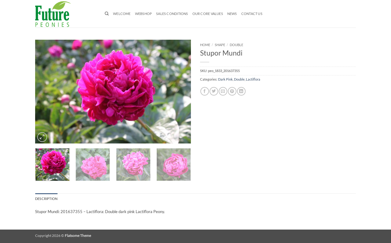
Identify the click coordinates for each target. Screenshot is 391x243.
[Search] (107, 13)
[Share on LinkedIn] (241, 91)
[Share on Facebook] (204, 91)
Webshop (143, 14)
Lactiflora (253, 79)
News (232, 14)
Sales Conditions (172, 14)
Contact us (251, 14)
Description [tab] (46, 199)
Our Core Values (207, 14)
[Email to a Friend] (223, 91)
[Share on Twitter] (214, 91)
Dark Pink (225, 79)
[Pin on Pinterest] (232, 91)
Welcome (122, 14)
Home (205, 45)
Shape (220, 45)
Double (236, 45)
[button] (42, 137)
